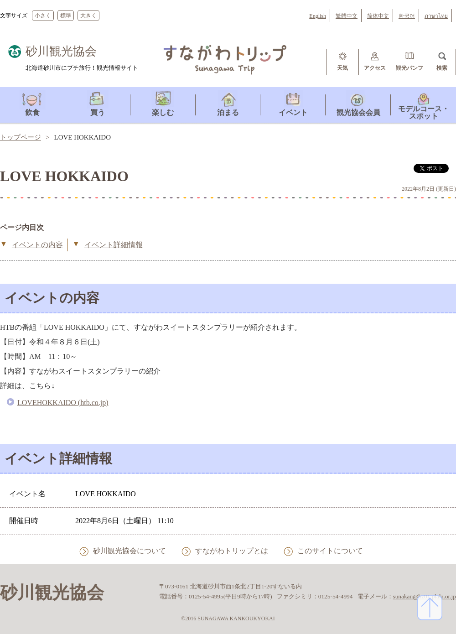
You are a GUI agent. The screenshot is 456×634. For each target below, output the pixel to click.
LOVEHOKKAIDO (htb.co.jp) (63, 402)
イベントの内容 (37, 245)
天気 (342, 68)
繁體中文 (347, 16)
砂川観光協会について (129, 551)
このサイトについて (330, 551)
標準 (65, 15)
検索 (441, 68)
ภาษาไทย (436, 16)
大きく (88, 15)
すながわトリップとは (231, 551)
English (317, 16)
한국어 (407, 16)
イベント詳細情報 (113, 245)
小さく (43, 15)
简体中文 (378, 16)
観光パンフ (409, 68)
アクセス (375, 68)
